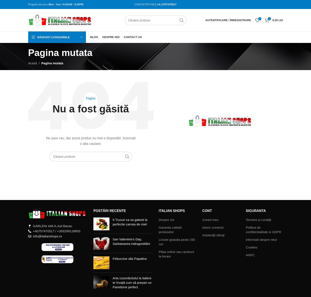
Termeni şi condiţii (258, 220)
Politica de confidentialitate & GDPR (263, 230)
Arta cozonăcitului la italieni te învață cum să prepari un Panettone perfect (132, 282)
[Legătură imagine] (57, 213)
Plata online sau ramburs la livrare (176, 254)
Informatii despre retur (261, 239)
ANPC (250, 255)
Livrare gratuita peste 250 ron (177, 242)
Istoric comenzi (213, 227)
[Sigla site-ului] (60, 20)
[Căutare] (156, 20)
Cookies (251, 247)
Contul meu (210, 220)
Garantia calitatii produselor (170, 230)
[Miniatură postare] (101, 224)
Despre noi (166, 220)
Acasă (32, 63)
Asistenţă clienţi (213, 235)
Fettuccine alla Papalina (130, 258)
